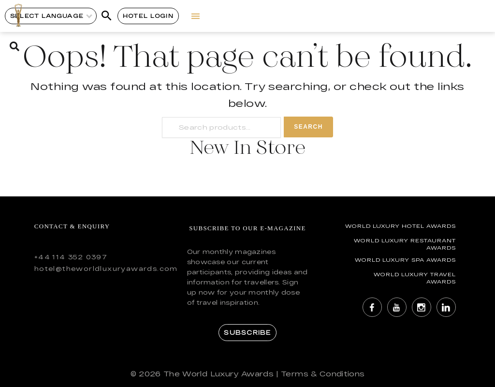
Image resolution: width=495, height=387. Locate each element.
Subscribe (247, 332)
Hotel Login (148, 16)
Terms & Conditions (322, 374)
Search (308, 126)
